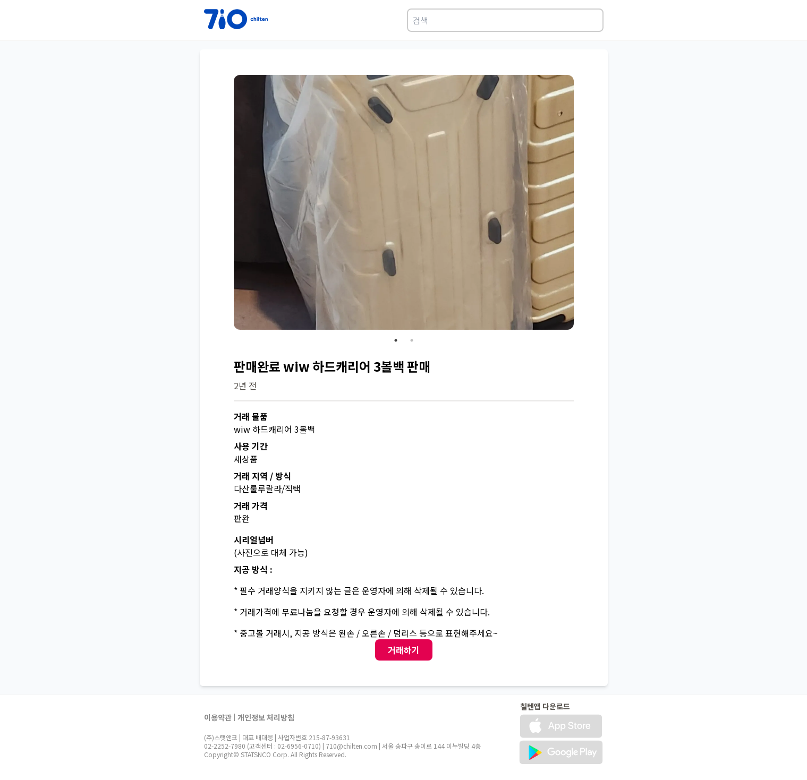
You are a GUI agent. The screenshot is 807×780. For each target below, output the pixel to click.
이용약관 (218, 717)
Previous (225, 204)
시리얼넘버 (254, 539)
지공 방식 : (253, 569)
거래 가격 (251, 505)
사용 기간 (251, 446)
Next (581, 204)
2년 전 (245, 385)
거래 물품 (251, 416)
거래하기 (404, 650)
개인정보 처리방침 (265, 717)
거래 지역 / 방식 (262, 475)
